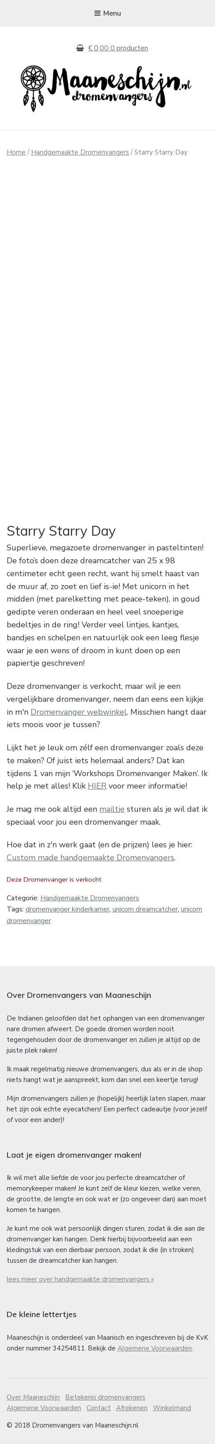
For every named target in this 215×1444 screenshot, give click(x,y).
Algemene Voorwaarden (154, 1348)
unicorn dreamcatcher (145, 909)
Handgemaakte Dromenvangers (80, 152)
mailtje (112, 809)
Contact (98, 1407)
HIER (97, 786)
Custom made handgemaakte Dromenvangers (90, 857)
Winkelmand (172, 1407)
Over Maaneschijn (33, 1397)
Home (16, 152)
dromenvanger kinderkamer (67, 909)
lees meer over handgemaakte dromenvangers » (80, 1279)
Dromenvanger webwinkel (79, 712)
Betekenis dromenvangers (105, 1397)
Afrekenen (132, 1407)
